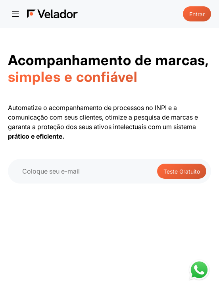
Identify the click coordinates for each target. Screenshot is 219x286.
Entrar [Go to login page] (197, 14)
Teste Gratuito (181, 171)
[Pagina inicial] (52, 14)
